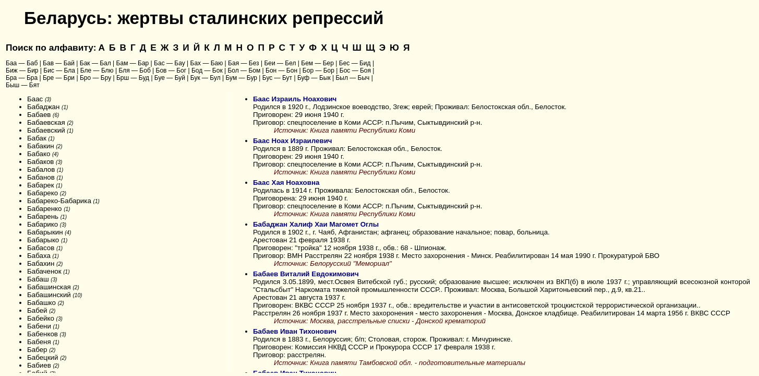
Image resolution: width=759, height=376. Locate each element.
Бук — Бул (205, 77)
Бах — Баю (206, 63)
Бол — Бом (243, 70)
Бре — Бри (59, 77)
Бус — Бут (277, 77)
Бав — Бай (59, 63)
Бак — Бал (95, 63)
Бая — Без (243, 63)
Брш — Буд (132, 77)
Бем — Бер (317, 63)
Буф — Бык (314, 77)
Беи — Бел (280, 63)
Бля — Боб (134, 70)
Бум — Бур (241, 77)
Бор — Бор (318, 70)
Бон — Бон (281, 70)
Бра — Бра (22, 77)
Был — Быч (352, 77)
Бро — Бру (95, 77)
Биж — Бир (22, 70)
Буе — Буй (169, 77)
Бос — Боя (355, 70)
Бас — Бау (169, 63)
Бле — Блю (97, 70)
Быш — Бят (23, 85)
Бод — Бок (207, 70)
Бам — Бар (132, 63)
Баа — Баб (22, 63)
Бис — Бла (59, 70)
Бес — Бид (355, 63)
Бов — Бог (171, 70)
